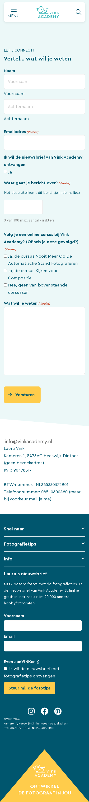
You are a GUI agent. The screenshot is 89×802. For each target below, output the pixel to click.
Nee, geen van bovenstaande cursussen (37, 289)
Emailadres (21, 132)
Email (9, 636)
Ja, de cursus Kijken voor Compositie (33, 274)
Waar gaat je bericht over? (37, 183)
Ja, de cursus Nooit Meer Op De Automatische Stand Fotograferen (43, 260)
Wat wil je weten (27, 303)
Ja (10, 172)
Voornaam (14, 93)
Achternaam (16, 119)
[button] (44, 531)
